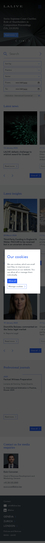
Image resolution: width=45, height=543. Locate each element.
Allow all (12, 281)
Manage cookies (16, 286)
